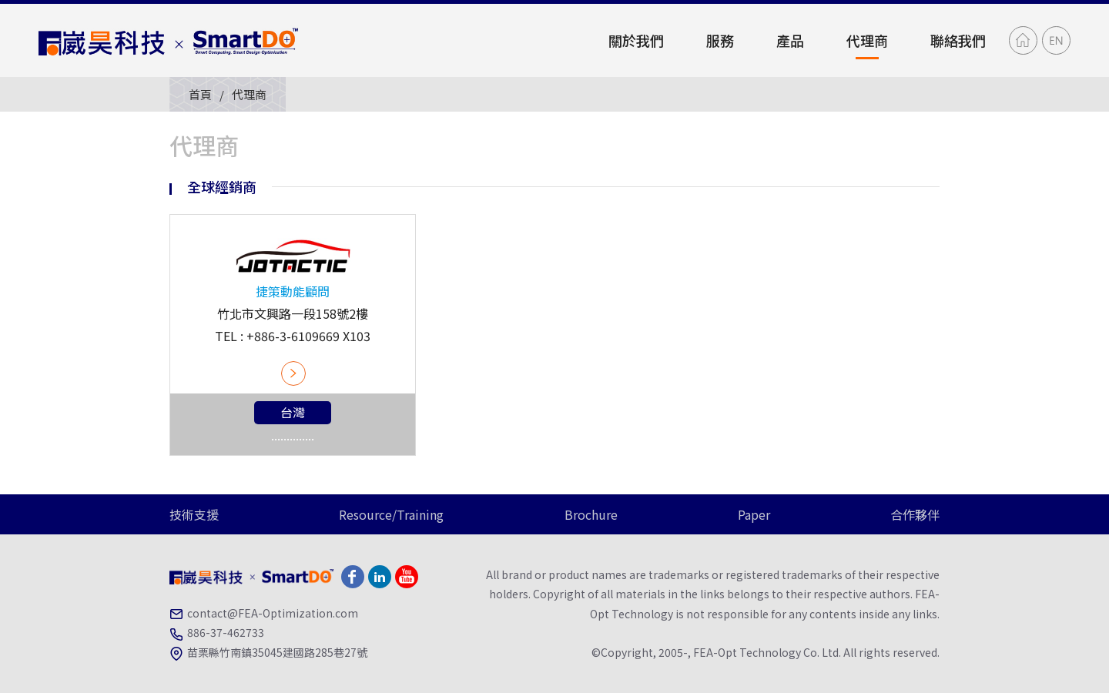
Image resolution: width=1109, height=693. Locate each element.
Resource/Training (391, 514)
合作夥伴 (915, 514)
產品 (790, 40)
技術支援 (194, 514)
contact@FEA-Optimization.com (272, 613)
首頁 (200, 94)
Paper (754, 514)
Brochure (591, 514)
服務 (720, 40)
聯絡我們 (958, 40)
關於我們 (636, 40)
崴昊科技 (169, 40)
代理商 (867, 40)
